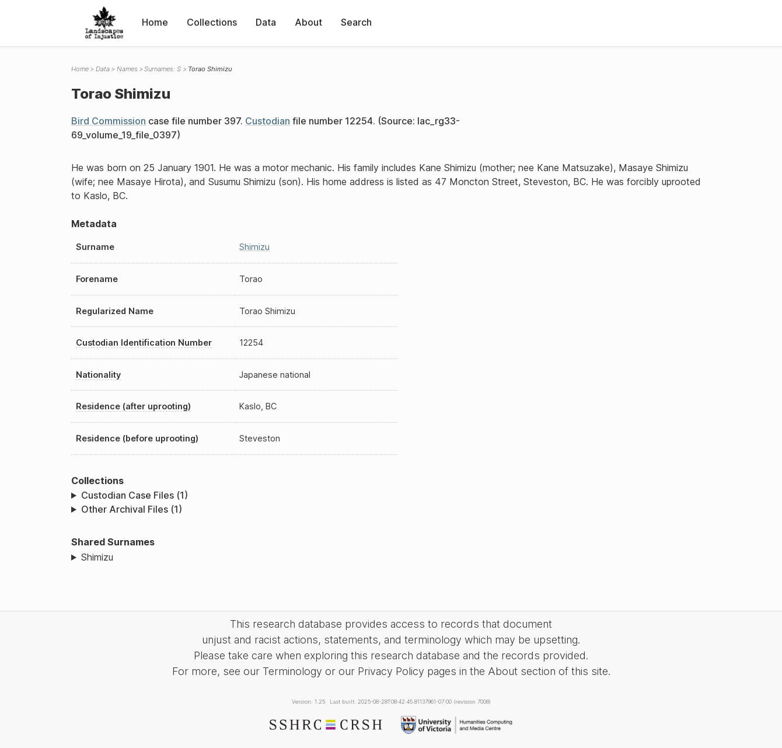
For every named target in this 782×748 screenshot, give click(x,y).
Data (266, 22)
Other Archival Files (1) (131, 509)
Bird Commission (108, 121)
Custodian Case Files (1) (134, 495)
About (308, 22)
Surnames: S (162, 69)
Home (155, 22)
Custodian (267, 121)
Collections (212, 22)
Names (127, 69)
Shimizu (254, 247)
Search (356, 22)
